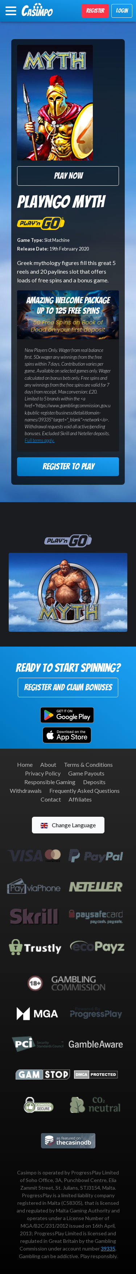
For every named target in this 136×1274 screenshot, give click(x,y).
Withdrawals (26, 790)
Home (25, 764)
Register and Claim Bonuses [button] (68, 687)
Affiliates (80, 799)
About (48, 764)
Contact (51, 799)
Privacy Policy (43, 773)
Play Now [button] (68, 175)
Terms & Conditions (88, 764)
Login (122, 11)
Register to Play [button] (68, 466)
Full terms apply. (39, 440)
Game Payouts (86, 773)
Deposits (94, 781)
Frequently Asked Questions (84, 790)
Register (95, 11)
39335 (108, 1248)
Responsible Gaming (49, 781)
